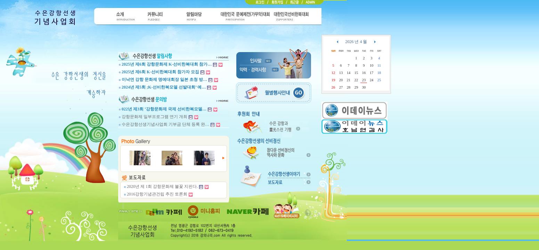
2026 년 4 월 (356, 41)
